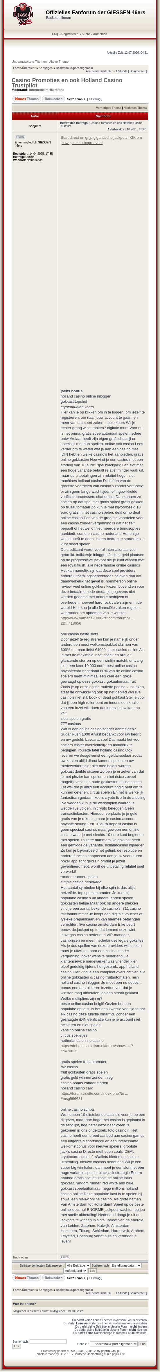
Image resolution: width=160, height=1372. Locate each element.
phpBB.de (118, 1354)
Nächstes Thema (135, 107)
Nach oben (20, 1257)
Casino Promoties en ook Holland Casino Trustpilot (67, 83)
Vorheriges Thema (108, 107)
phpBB (61, 1351)
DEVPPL (65, 1354)
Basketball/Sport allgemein (74, 68)
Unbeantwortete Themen (29, 61)
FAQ (55, 34)
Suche (86, 34)
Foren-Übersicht (24, 68)
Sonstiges (46, 68)
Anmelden (100, 34)
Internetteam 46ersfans (46, 89)
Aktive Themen (59, 61)
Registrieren (70, 34)
